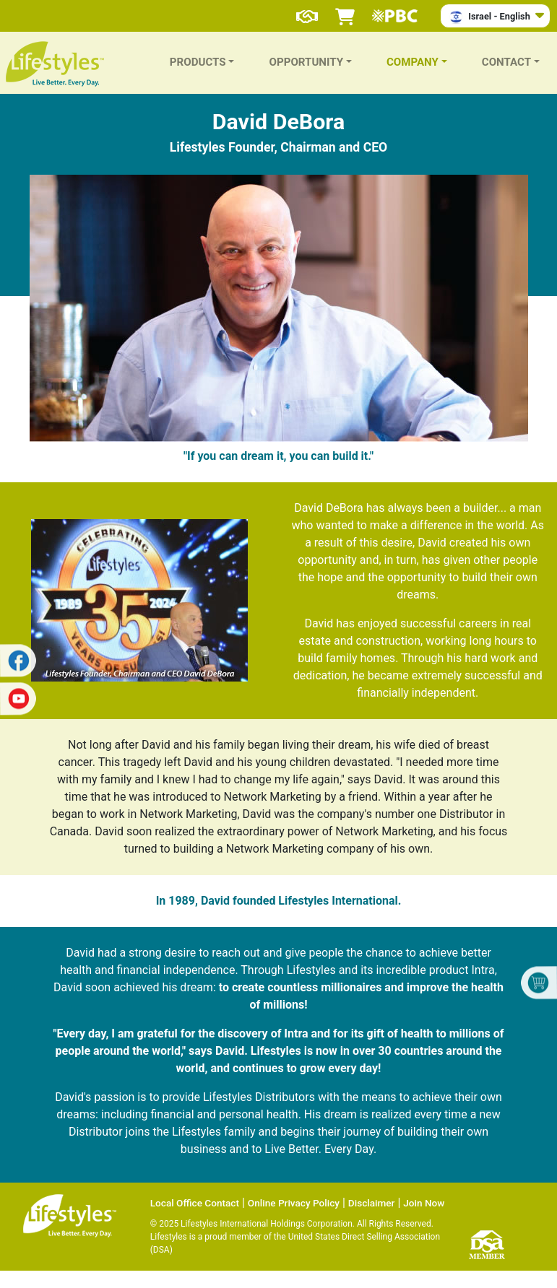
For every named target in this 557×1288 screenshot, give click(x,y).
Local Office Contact (194, 1203)
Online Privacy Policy (294, 1203)
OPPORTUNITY (306, 62)
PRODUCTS (198, 62)
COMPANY (413, 62)
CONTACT (506, 62)
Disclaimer (371, 1203)
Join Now (423, 1203)
